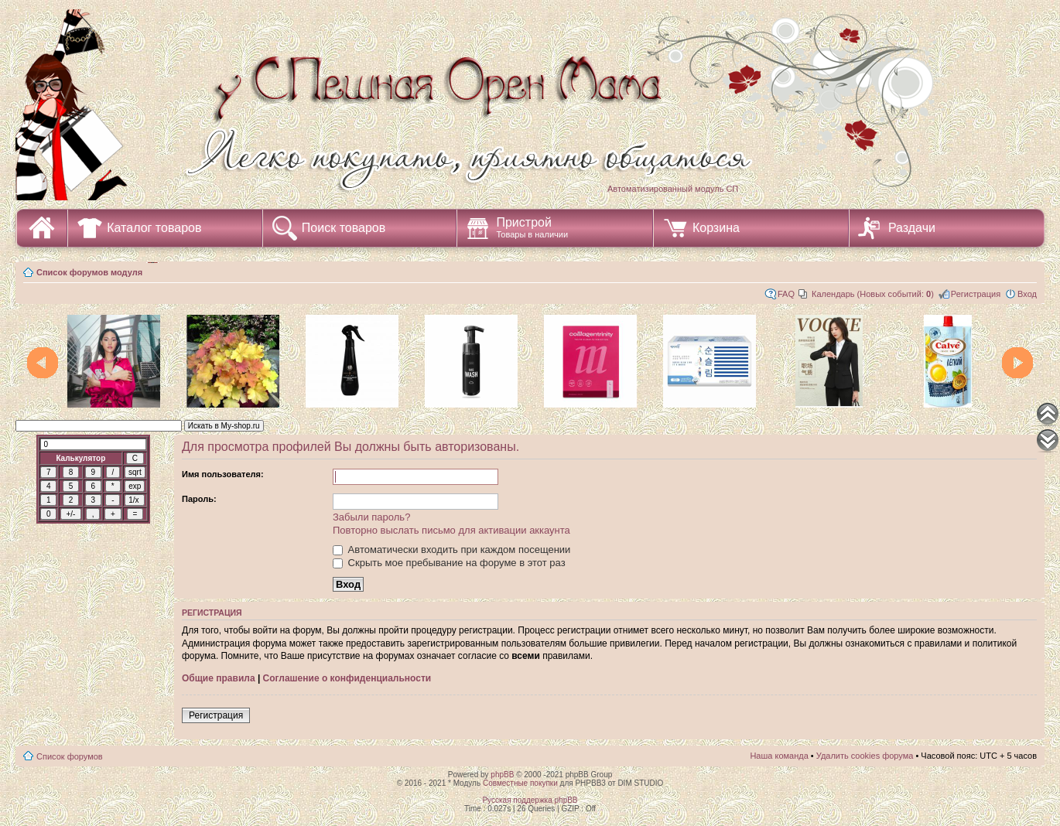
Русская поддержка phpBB (529, 800)
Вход (1027, 294)
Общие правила (218, 678)
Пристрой (532, 227)
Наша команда (779, 755)
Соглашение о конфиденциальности (347, 678)
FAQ (786, 294)
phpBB (502, 774)
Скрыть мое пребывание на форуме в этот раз (449, 562)
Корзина (716, 227)
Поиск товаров (343, 227)
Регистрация (975, 294)
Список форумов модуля (89, 272)
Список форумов (69, 756)
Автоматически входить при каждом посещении (451, 549)
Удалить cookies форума (865, 755)
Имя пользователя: (223, 474)
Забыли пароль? (371, 517)
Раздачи (911, 227)
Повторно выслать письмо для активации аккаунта (451, 530)
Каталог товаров (154, 227)
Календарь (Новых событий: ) (873, 294)
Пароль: (199, 498)
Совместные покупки (520, 783)
